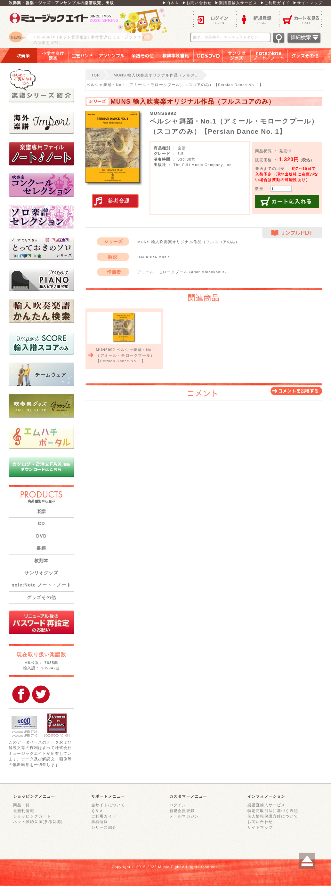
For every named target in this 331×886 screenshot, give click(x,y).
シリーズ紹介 (104, 827)
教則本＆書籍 (176, 55)
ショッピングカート (32, 816)
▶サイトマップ (307, 3)
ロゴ (89, 27)
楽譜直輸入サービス (266, 805)
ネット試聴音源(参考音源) (38, 821)
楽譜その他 (142, 55)
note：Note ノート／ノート (269, 55)
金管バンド (82, 55)
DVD (41, 536)
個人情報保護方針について (272, 816)
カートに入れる (287, 201)
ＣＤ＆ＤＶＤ (208, 55)
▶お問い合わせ (197, 3)
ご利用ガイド (104, 816)
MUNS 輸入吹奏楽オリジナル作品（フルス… (156, 75)
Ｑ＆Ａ (97, 811)
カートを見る (300, 19)
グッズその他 (309, 55)
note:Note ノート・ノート (41, 584)
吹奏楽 (18, 55)
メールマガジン (184, 816)
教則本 (41, 560)
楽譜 (41, 511)
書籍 (41, 548)
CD (41, 523)
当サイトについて (108, 805)
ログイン (214, 19)
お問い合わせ (260, 821)
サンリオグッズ (237, 55)
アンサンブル (111, 55)
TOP (95, 75)
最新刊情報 (23, 811)
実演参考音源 (115, 201)
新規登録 (257, 19)
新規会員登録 (182, 811)
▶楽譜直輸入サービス (236, 3)
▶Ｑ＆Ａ (170, 3)
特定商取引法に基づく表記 (272, 811)
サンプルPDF (292, 233)
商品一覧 (21, 805)
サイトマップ (260, 827)
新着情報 (99, 821)
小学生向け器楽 (53, 55)
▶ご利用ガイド (275, 3)
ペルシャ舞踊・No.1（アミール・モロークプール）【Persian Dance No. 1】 (125, 355)
